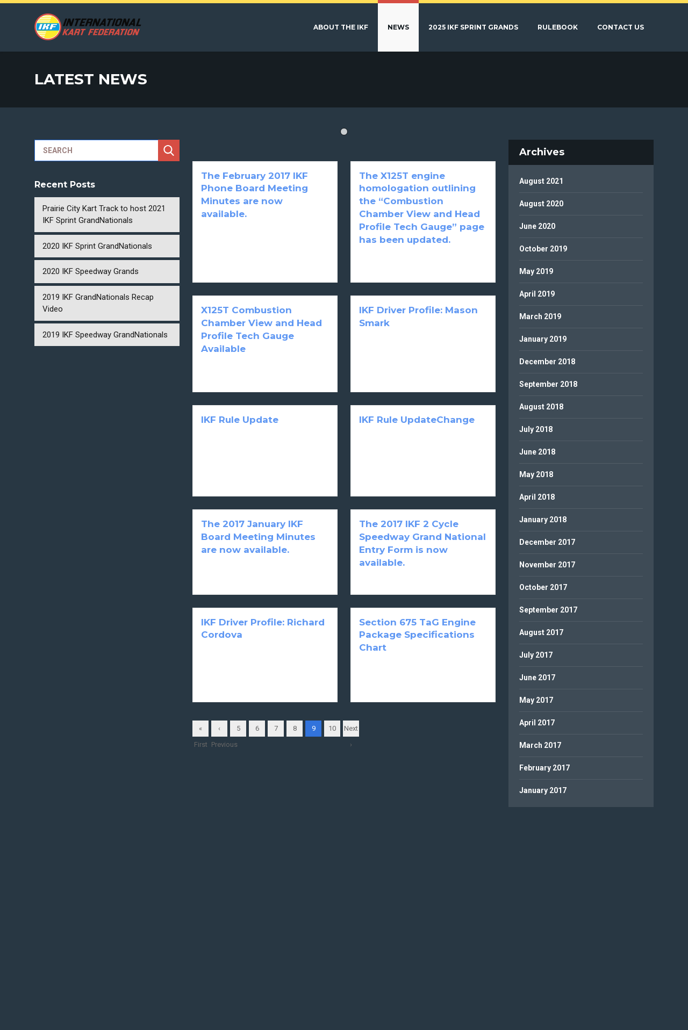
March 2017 (540, 745)
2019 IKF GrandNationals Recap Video (98, 303)
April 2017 (537, 722)
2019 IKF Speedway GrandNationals (105, 335)
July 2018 (536, 429)
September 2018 (548, 384)
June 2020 (537, 226)
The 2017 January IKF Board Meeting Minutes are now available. (258, 536)
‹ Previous (219, 730)
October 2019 (543, 248)
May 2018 (536, 474)
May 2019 (536, 271)
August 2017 (541, 632)
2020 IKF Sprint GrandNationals (97, 246)
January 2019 (543, 339)
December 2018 (547, 361)
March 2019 (540, 316)
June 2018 (537, 452)
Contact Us (620, 27)
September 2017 (548, 610)
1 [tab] (344, 131)
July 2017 (536, 655)
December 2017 (547, 542)
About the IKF (340, 27)
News (398, 27)
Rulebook (558, 27)
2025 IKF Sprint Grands (473, 27)
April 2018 (537, 497)
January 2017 (543, 790)
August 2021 (541, 181)
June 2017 (537, 677)
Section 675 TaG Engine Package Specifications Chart (417, 635)
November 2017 (547, 564)
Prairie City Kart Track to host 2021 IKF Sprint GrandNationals (104, 215)
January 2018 (543, 519)
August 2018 (541, 406)
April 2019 (537, 294)
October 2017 (543, 587)
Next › (351, 730)
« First (200, 730)
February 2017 (544, 768)
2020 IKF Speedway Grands (90, 271)
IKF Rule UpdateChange (417, 419)
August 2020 (541, 203)
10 (332, 728)
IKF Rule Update (239, 419)
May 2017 (536, 700)
